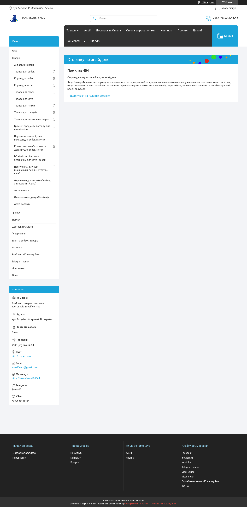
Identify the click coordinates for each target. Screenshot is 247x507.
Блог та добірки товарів (25, 240)
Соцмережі (74, 41)
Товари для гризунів (25, 112)
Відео (15, 275)
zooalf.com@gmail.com (25, 367)
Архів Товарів (22, 204)
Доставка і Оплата (22, 226)
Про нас (183, 30)
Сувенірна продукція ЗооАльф (31, 197)
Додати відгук (227, 8)
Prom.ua (140, 500)
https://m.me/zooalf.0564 (26, 378)
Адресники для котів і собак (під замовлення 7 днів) (32, 182)
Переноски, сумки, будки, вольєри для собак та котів (29, 138)
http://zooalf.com (21, 356)
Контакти (166, 30)
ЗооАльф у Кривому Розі (25, 254)
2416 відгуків (208, 2)
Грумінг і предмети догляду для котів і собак (32, 128)
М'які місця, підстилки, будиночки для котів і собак (29, 158)
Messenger (188, 476)
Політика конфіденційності (164, 504)
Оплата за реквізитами (140, 30)
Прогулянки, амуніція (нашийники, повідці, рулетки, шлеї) (31, 170)
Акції (87, 30)
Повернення (19, 233)
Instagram (187, 457)
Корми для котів (23, 85)
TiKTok (185, 486)
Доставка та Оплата (108, 30)
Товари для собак (24, 92)
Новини (130, 457)
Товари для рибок (24, 71)
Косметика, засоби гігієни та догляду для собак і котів (30, 148)
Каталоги (17, 247)
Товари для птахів (24, 105)
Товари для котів (23, 99)
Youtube (186, 462)
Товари (71, 30)
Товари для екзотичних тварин (31, 119)
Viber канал (18, 268)
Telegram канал (20, 261)
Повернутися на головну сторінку (88, 95)
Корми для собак (23, 78)
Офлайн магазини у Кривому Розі (200, 481)
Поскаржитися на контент (136, 504)
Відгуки (95, 41)
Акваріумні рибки (24, 65)
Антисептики (21, 190)
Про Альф (76, 453)
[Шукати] (94, 18)
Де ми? (197, 30)
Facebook (187, 453)
